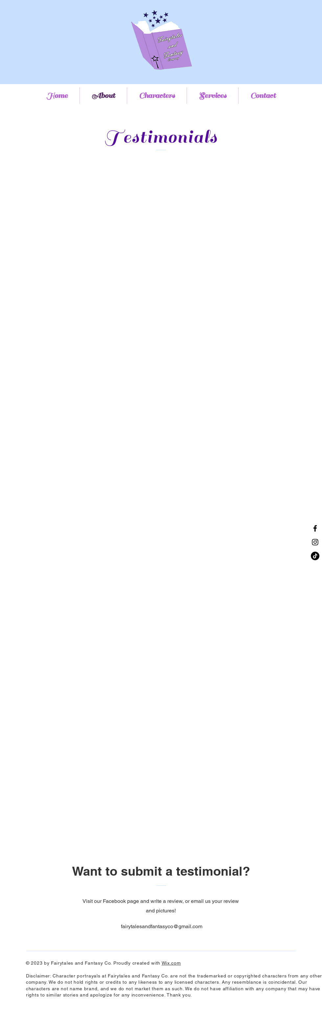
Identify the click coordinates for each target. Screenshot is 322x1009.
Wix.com (171, 963)
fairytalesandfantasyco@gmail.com (161, 926)
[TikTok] (315, 556)
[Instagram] (315, 542)
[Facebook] (315, 528)
